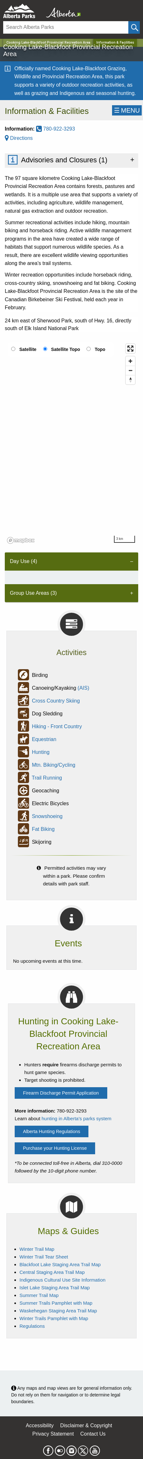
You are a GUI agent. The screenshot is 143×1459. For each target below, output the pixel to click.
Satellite (27, 349)
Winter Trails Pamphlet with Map (53, 1318)
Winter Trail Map (36, 1249)
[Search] (65, 27)
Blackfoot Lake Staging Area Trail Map (60, 1264)
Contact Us (93, 1434)
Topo (100, 349)
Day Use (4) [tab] (23, 561)
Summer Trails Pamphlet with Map (55, 1303)
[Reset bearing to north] (130, 379)
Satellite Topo (65, 349)
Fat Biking (43, 829)
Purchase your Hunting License (55, 1148)
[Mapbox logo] (21, 540)
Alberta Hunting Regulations (51, 1131)
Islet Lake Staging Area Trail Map (54, 1287)
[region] (71, 443)
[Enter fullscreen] (130, 348)
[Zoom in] (130, 361)
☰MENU (127, 110)
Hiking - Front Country (57, 726)
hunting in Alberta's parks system (76, 1118)
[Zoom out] (130, 370)
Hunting (40, 752)
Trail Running (47, 778)
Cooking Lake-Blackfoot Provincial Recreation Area (48, 42)
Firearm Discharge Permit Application (61, 1093)
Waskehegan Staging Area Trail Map (58, 1310)
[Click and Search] (134, 27)
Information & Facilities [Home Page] (115, 42)
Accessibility (40, 1425)
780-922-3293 (55, 129)
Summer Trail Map (39, 1295)
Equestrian (44, 739)
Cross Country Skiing (56, 701)
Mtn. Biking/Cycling (53, 765)
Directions (19, 138)
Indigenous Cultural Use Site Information (62, 1280)
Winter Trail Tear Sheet (43, 1256)
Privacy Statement (53, 1434)
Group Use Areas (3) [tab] (33, 593)
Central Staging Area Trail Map (52, 1272)
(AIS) (83, 688)
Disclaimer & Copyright (86, 1425)
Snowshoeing (47, 816)
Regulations (32, 1326)
